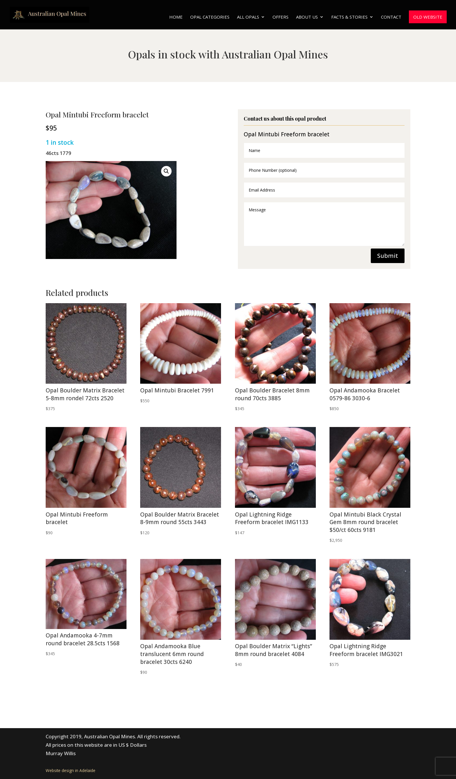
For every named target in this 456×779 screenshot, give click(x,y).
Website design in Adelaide (70, 770)
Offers (280, 17)
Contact (391, 17)
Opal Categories (209, 17)
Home (176, 17)
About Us (307, 17)
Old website (427, 17)
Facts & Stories (349, 17)
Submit (387, 256)
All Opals (248, 17)
